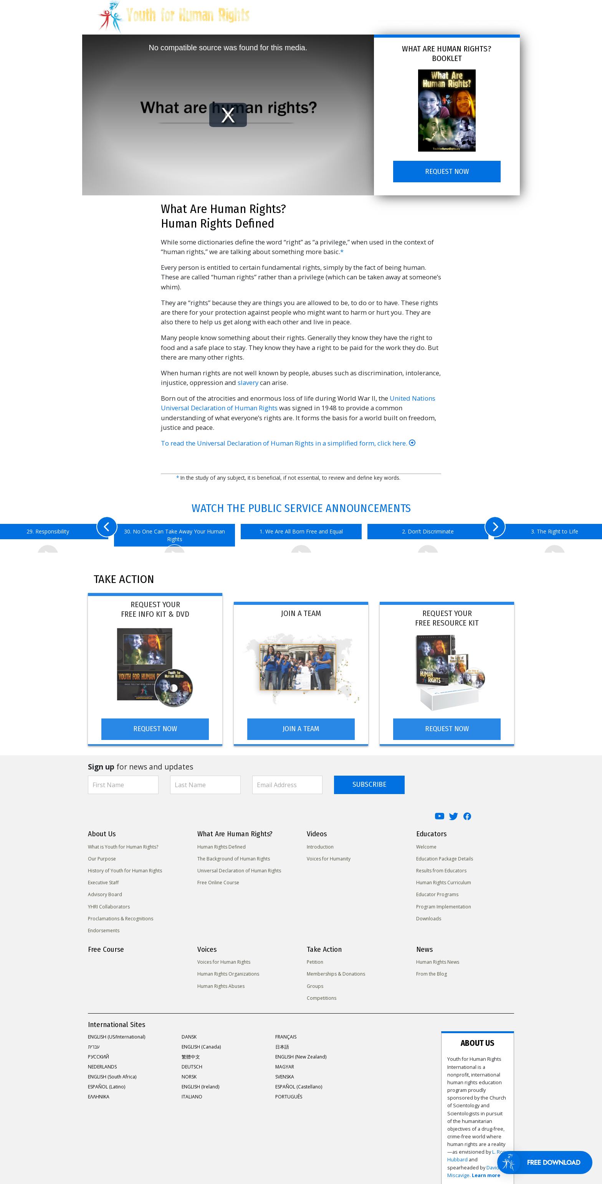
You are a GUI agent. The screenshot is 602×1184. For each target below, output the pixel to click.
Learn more (474, 1091)
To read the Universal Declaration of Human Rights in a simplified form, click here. (288, 443)
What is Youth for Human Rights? (123, 842)
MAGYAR (284, 1062)
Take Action (472, 23)
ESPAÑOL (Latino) (106, 1082)
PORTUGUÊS (288, 1092)
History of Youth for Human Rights (125, 866)
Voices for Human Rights (223, 958)
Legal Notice (277, 1154)
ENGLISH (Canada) (201, 1042)
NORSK (189, 1072)
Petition (315, 958)
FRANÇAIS (285, 1032)
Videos (344, 23)
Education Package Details (444, 854)
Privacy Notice (165, 1154)
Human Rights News (437, 958)
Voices (441, 23)
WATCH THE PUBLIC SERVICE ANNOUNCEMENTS (301, 508)
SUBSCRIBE (369, 780)
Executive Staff (103, 878)
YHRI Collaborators (109, 902)
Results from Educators (441, 866)
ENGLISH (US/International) (116, 1032)
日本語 (282, 1042)
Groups (315, 982)
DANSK (189, 1032)
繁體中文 (191, 1052)
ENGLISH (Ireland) (200, 1082)
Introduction (320, 842)
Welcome (426, 842)
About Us (273, 23)
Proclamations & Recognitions (120, 914)
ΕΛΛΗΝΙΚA (98, 1092)
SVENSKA (284, 1072)
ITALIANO (192, 1092)
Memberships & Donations (336, 970)
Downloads (428, 914)
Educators (373, 23)
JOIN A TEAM (301, 724)
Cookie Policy (203, 1154)
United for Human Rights (114, 1154)
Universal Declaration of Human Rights (239, 866)
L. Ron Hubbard (471, 1083)
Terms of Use (241, 1154)
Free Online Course (218, 878)
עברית (93, 1042)
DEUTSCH (192, 1062)
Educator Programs (437, 890)
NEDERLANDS (102, 1062)
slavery (248, 382)
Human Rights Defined (221, 842)
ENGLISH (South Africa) (112, 1072)
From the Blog (431, 970)
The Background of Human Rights (233, 854)
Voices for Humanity (329, 854)
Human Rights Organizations (228, 970)
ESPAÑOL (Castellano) (298, 1082)
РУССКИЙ (98, 1052)
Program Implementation (443, 902)
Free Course (409, 23)
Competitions (321, 994)
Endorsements (103, 926)
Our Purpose (102, 854)
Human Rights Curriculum (443, 878)
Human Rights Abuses (221, 982)
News (502, 23)
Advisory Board (105, 890)
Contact (307, 1154)
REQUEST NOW (447, 171)
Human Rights (310, 23)
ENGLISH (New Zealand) (300, 1052)
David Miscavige (439, 1091)
